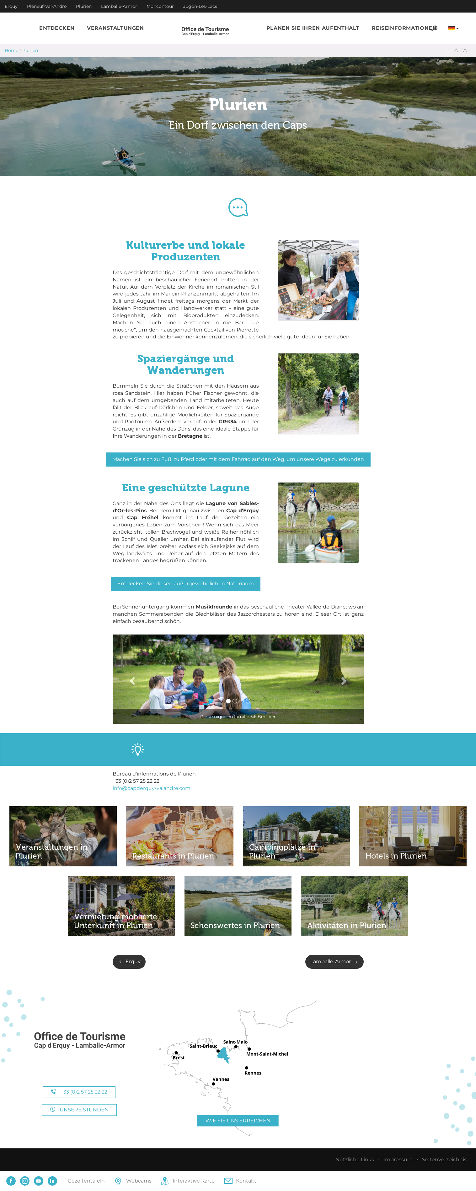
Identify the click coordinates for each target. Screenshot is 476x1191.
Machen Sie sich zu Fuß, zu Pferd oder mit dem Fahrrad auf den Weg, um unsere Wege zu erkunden (238, 459)
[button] (57, 28)
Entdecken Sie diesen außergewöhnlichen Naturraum (185, 584)
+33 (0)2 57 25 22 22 (79, 1092)
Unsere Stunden (79, 1110)
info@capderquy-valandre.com (151, 788)
